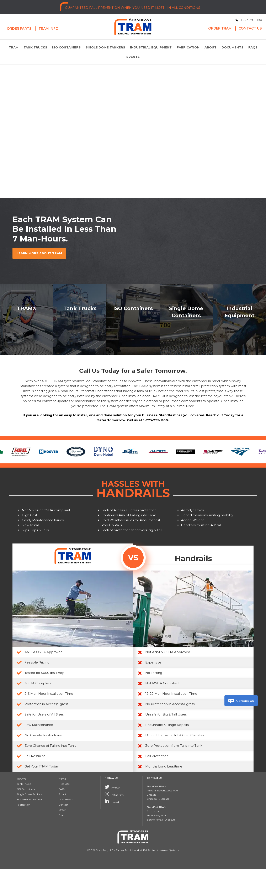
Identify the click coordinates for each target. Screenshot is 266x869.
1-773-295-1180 (251, 20)
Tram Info (48, 29)
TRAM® (21, 778)
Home (62, 778)
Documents (232, 47)
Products (64, 783)
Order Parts (19, 29)
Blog (61, 815)
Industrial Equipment (151, 47)
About (210, 47)
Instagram (114, 793)
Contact (63, 804)
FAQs (252, 47)
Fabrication (188, 47)
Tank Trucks (35, 47)
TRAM (13, 47)
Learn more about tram (36, 147)
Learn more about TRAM (39, 253)
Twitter (112, 786)
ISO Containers (66, 47)
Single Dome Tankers (105, 47)
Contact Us (241, 701)
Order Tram (220, 28)
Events (133, 57)
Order (62, 809)
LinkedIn (113, 800)
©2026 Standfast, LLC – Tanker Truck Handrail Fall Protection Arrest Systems (133, 850)
